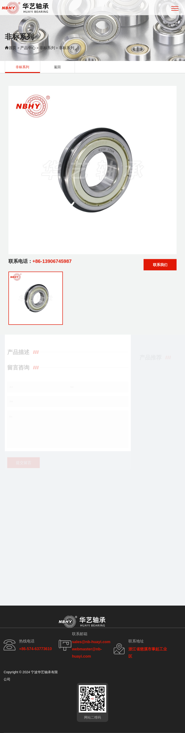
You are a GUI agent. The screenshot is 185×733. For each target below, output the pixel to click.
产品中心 (28, 48)
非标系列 (47, 48)
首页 (12, 48)
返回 (57, 67)
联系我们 (160, 266)
